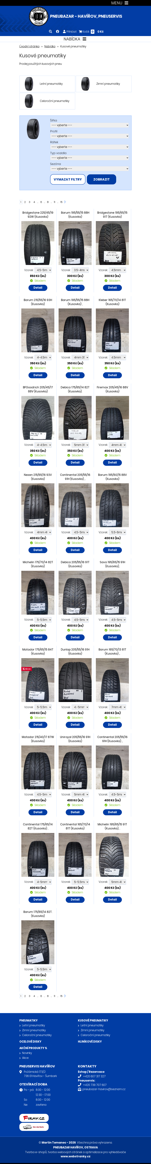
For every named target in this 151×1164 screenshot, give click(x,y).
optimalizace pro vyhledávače (105, 1152)
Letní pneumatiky (33, 1025)
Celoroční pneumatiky (37, 1035)
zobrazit (101, 179)
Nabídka (49, 46)
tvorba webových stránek (65, 1152)
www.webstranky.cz (75, 1156)
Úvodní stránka (29, 46)
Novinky (27, 1053)
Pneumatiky (28, 1020)
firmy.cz (25, 1116)
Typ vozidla (58, 153)
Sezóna (55, 164)
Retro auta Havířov (32, 1125)
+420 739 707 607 (95, 1085)
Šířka (53, 120)
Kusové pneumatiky (93, 1020)
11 (54, 202)
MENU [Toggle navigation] (120, 3)
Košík (91, 31)
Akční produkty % (33, 1048)
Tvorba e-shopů (36, 1152)
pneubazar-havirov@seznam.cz (103, 1089)
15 (61, 202)
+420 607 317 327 (94, 1076)
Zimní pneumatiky (34, 1030)
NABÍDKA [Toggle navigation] (76, 39)
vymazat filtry (68, 179)
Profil (53, 131)
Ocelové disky (30, 1042)
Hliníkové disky (90, 1042)
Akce (25, 1058)
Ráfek (54, 142)
